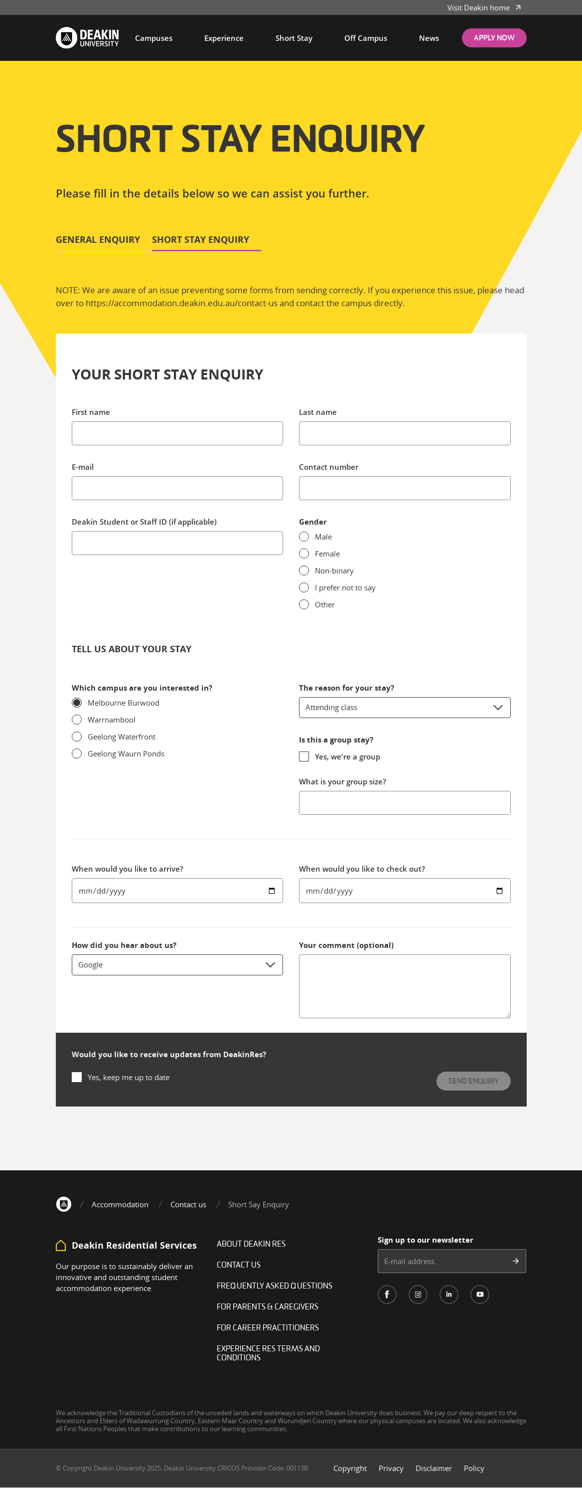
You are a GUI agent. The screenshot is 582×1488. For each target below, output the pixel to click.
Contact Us (239, 1266)
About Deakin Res (251, 1245)
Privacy (391, 1468)
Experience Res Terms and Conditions (268, 1353)
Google (177, 965)
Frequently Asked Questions (274, 1287)
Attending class (404, 708)
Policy (474, 1468)
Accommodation (120, 1204)
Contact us (188, 1204)
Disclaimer (434, 1468)
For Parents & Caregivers (267, 1307)
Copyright (350, 1468)
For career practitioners (268, 1328)
